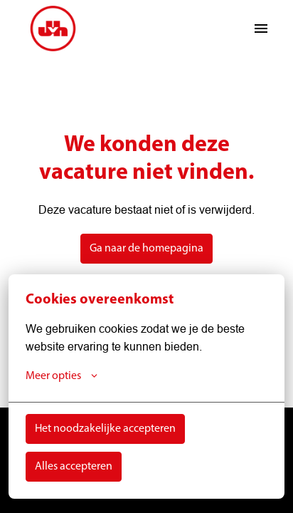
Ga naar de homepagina (146, 248)
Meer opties (61, 376)
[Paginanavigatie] (261, 28)
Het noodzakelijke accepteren (105, 429)
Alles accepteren (73, 466)
